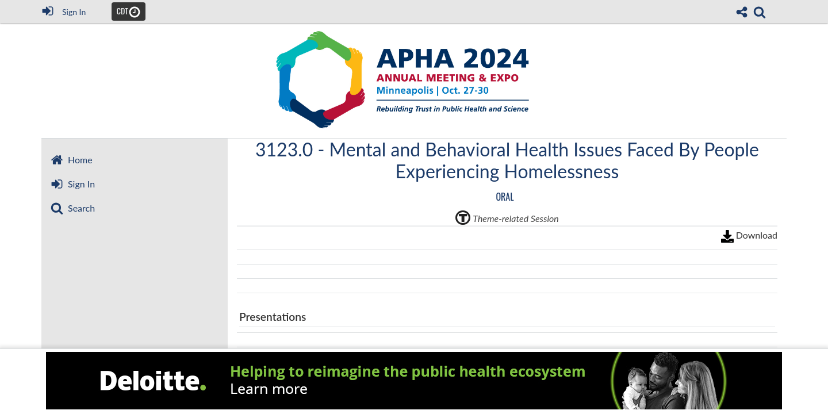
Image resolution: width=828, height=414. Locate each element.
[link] (759, 12)
